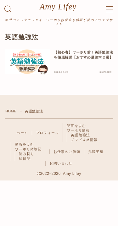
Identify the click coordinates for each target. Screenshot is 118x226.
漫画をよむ (24, 144)
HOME (10, 111)
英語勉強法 (80, 135)
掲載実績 (96, 151)
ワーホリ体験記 (28, 149)
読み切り (26, 154)
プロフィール (47, 133)
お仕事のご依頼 (66, 151)
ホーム (22, 133)
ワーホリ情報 (78, 130)
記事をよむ (76, 125)
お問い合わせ (60, 163)
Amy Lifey (58, 6)
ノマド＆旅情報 (84, 140)
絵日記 (25, 158)
